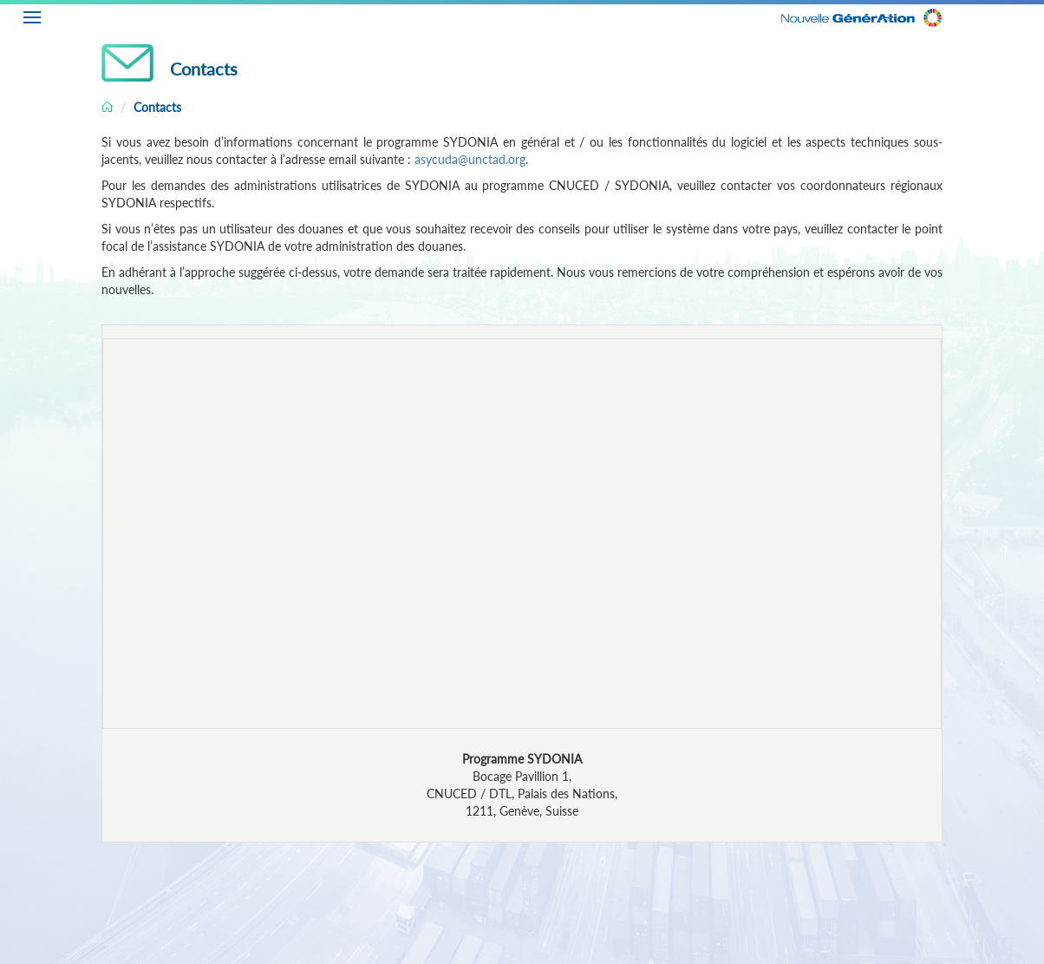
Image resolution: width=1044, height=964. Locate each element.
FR (1030, 15)
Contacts (157, 107)
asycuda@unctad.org (469, 159)
